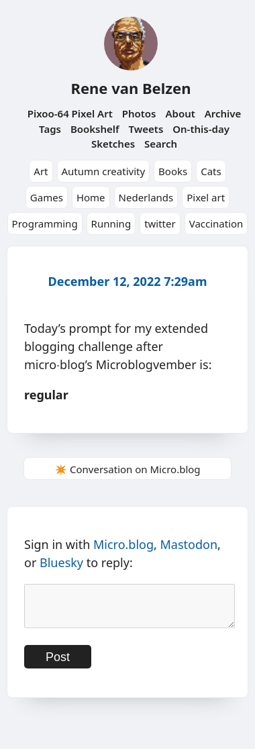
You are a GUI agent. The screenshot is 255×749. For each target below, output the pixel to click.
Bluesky (61, 562)
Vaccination (216, 223)
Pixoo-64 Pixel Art (70, 113)
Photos (139, 113)
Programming (45, 223)
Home (90, 197)
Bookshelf (94, 129)
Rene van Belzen (130, 88)
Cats (211, 171)
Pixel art (206, 197)
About (180, 113)
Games (46, 197)
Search (160, 143)
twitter (160, 223)
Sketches (113, 143)
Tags (50, 129)
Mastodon (189, 544)
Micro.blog (123, 544)
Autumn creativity (104, 171)
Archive (223, 113)
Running (111, 223)
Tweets (146, 129)
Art (41, 171)
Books (172, 171)
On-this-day (201, 129)
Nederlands (146, 197)
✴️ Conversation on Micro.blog (127, 469)
